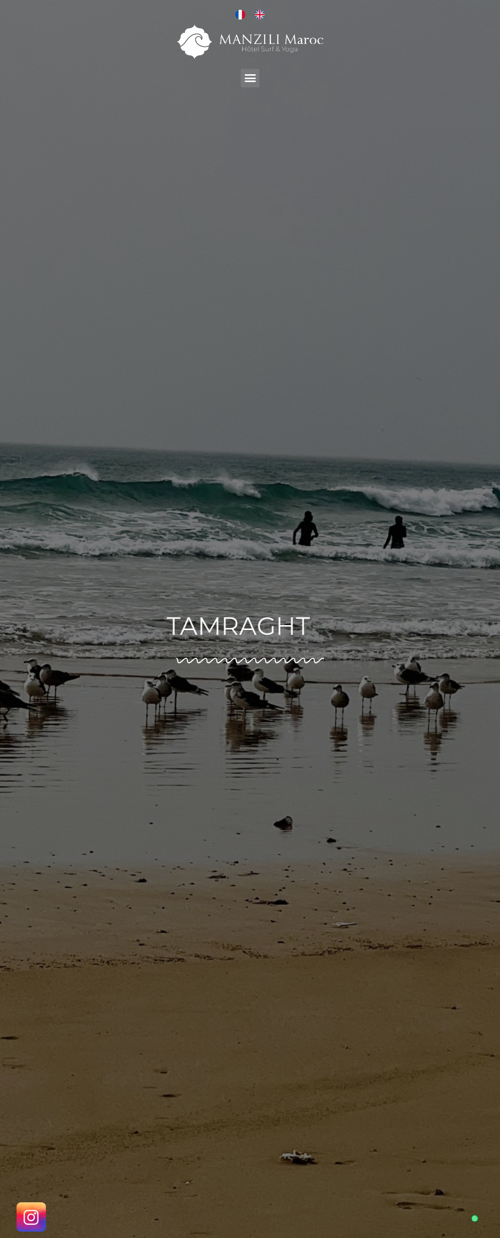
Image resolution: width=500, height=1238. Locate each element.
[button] (250, 78)
